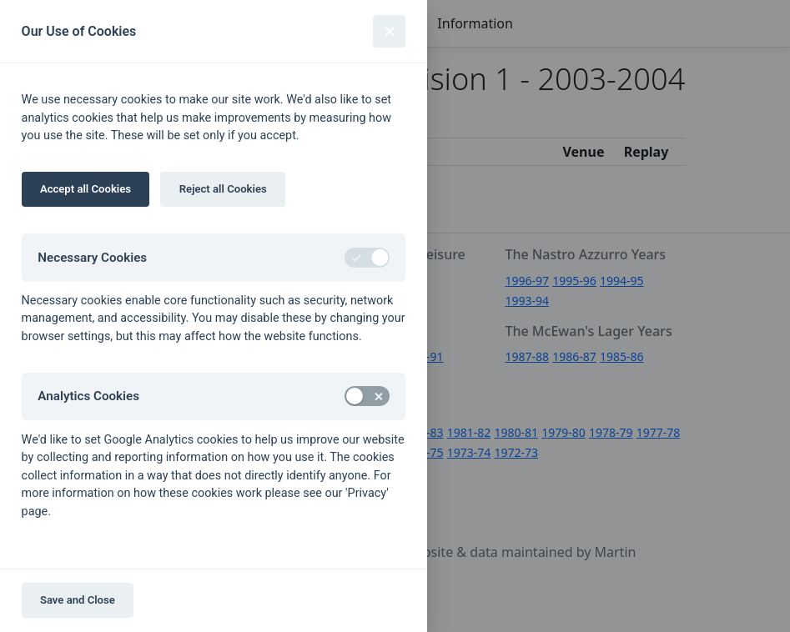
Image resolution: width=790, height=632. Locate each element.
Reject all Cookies (223, 189)
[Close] (389, 31)
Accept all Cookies (85, 189)
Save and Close (77, 600)
